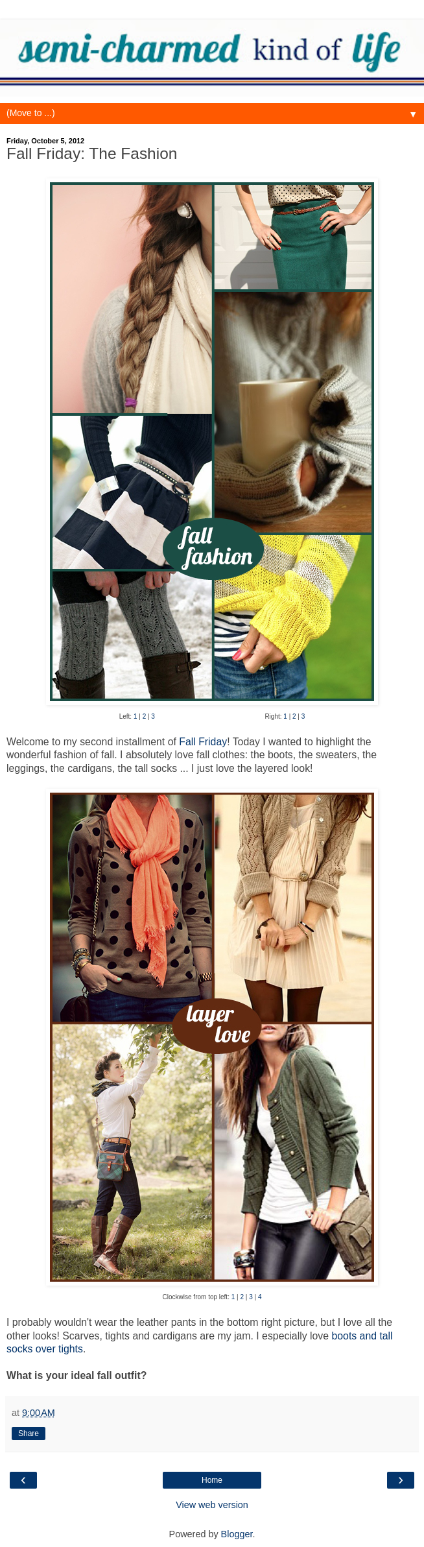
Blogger (237, 1534)
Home (212, 1480)
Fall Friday (203, 741)
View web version (212, 1505)
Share (28, 1433)
